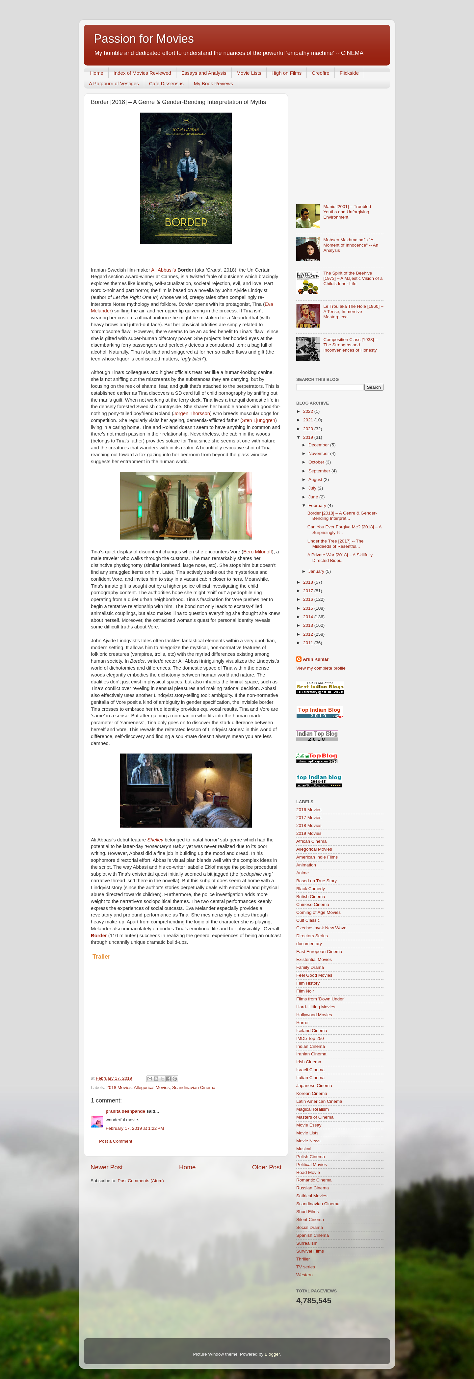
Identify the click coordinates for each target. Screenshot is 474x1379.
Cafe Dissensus (166, 83)
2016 (308, 599)
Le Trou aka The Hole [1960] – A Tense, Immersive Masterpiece (353, 311)
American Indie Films (317, 857)
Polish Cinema (310, 1156)
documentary (309, 943)
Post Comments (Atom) (141, 1180)
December (319, 444)
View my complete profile (321, 668)
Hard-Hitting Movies (315, 1006)
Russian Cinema (312, 1187)
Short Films (307, 1211)
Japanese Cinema (314, 1085)
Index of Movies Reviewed (142, 73)
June (313, 496)
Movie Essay (309, 1125)
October (317, 462)
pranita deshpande (125, 1111)
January (317, 571)
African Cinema (311, 841)
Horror (302, 1022)
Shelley (155, 839)
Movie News (308, 1140)
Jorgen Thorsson (191, 413)
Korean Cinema (311, 1093)
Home (96, 73)
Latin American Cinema (319, 1101)
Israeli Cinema (310, 1069)
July (313, 488)
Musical (303, 1148)
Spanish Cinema (312, 1235)
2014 (308, 616)
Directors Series (312, 935)
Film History (308, 983)
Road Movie (308, 1172)
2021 (308, 419)
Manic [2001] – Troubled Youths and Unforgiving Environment (347, 212)
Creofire (320, 73)
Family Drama (310, 967)
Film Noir (305, 991)
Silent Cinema (310, 1219)
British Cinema (310, 896)
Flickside (349, 73)
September (319, 470)
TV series (305, 1266)
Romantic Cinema (313, 1180)
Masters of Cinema (314, 1117)
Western (304, 1274)
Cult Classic (308, 920)
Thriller (303, 1259)
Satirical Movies (312, 1195)
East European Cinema (319, 951)
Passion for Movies (144, 38)
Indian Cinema (310, 1046)
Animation (306, 864)
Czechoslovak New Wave (321, 927)
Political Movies (311, 1164)
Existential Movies (314, 959)
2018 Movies (119, 1087)
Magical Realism (312, 1109)
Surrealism (307, 1243)
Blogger (272, 1354)
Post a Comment (115, 1141)
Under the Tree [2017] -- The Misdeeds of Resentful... (335, 544)
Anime (302, 872)
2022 (308, 411)
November (319, 453)
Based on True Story (316, 880)
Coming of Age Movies (318, 912)
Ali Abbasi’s (163, 270)
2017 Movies (309, 817)
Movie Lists (249, 73)
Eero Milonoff (257, 551)
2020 (308, 428)
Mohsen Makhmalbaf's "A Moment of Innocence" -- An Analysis (350, 245)
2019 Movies (309, 833)
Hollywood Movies (314, 1014)
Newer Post (107, 1167)
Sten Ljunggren (258, 420)
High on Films (287, 73)
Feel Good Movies (314, 975)
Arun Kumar (316, 659)
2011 (308, 642)
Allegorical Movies (152, 1087)
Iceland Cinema (311, 1030)
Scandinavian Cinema (193, 1087)
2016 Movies (309, 809)
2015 (308, 608)
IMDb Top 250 (310, 1038)
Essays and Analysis (203, 73)
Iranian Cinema (311, 1053)
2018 (308, 582)
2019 (308, 437)
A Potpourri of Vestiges (114, 83)
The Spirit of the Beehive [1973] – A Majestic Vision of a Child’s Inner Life (352, 278)
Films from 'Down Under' (320, 998)
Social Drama (309, 1227)
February (318, 505)
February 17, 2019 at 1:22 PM (135, 1128)
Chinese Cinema (312, 904)
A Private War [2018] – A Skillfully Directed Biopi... (340, 557)
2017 (308, 590)
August (316, 479)
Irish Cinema (308, 1061)
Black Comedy (310, 888)
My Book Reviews (213, 83)
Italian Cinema (310, 1077)
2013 (308, 625)
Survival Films (310, 1251)
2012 (308, 634)
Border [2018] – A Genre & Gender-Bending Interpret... (342, 516)
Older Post (266, 1167)
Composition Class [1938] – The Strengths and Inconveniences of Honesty (350, 345)
